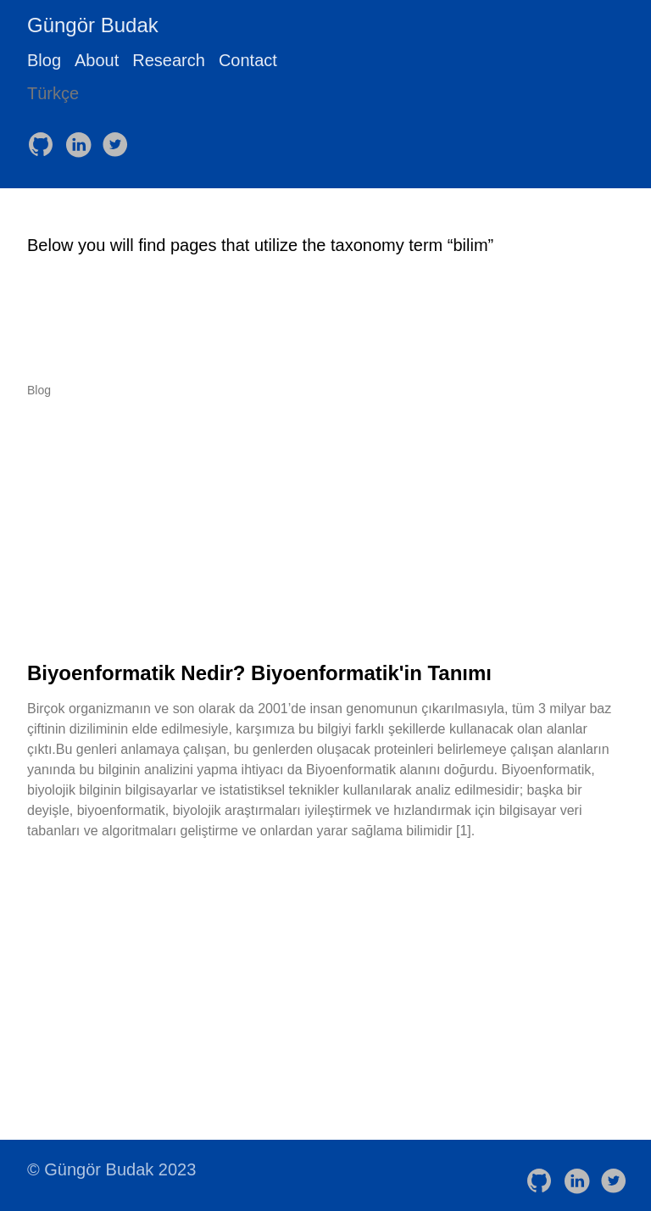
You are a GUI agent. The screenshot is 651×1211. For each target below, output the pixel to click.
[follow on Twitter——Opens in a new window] (119, 139)
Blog (44, 60)
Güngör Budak (93, 25)
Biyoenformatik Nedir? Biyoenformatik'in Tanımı (259, 672)
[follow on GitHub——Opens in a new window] (44, 139)
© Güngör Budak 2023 (111, 1169)
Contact (248, 60)
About (97, 60)
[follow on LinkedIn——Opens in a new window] (81, 139)
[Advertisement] (325, 529)
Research (168, 60)
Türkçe (53, 93)
